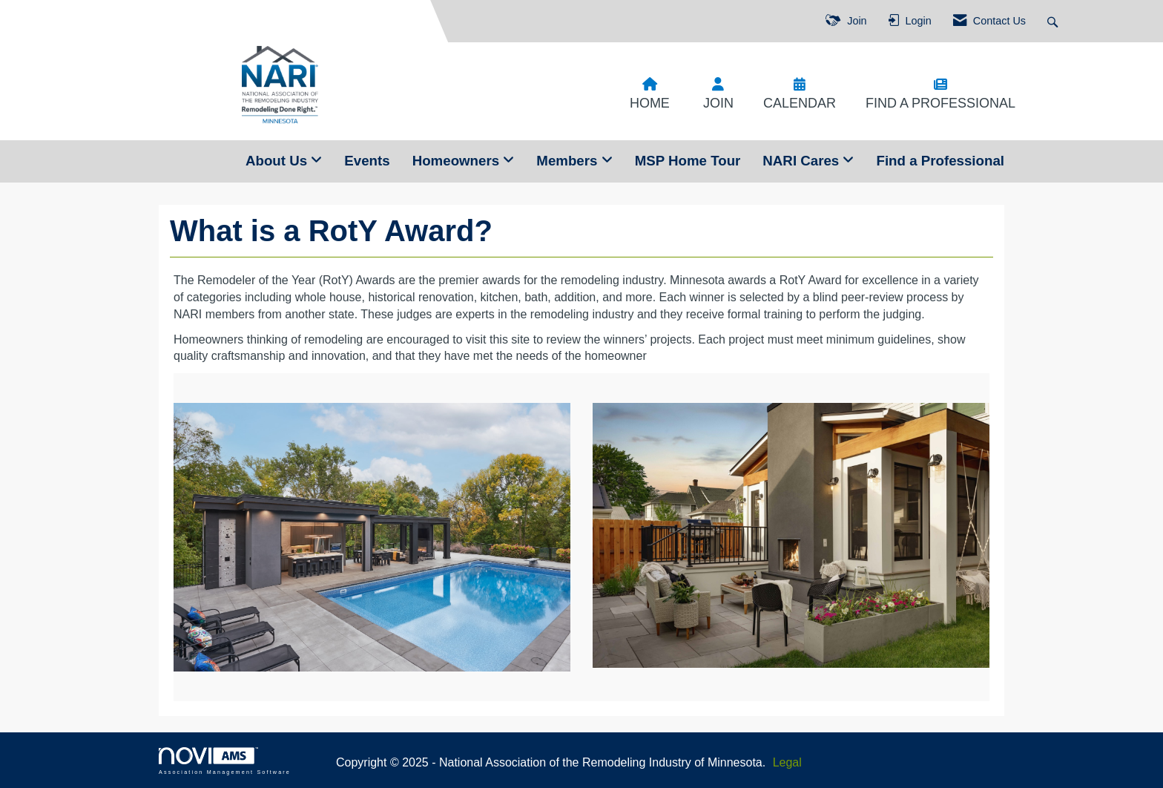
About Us (278, 160)
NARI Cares (802, 160)
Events (366, 160)
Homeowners (458, 160)
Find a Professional (940, 160)
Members (568, 160)
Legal (787, 762)
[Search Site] (1054, 21)
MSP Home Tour (688, 160)
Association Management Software (225, 761)
